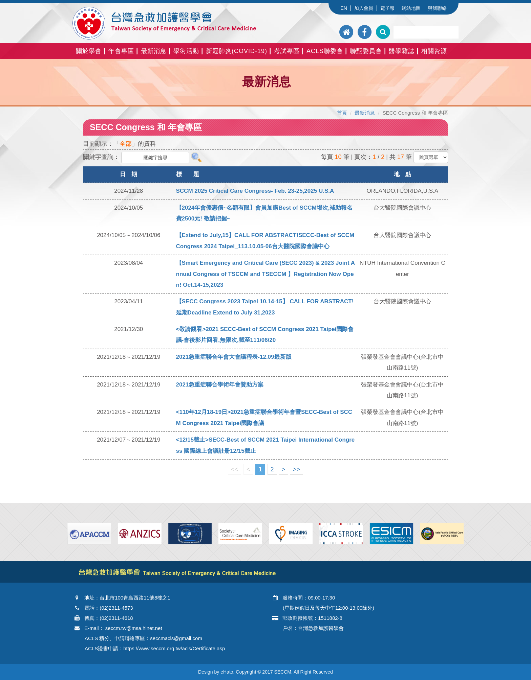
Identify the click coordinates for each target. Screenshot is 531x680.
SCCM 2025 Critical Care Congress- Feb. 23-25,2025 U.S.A (255, 191)
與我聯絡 (437, 8)
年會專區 (121, 51)
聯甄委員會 (366, 51)
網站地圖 (411, 8)
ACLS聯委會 (324, 51)
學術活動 (186, 51)
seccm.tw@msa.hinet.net (133, 628)
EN (343, 8)
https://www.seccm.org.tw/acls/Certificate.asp (174, 648)
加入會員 (363, 8)
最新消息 (154, 51)
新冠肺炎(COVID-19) (236, 51)
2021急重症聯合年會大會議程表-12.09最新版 (234, 357)
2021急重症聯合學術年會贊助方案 (220, 384)
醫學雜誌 (402, 51)
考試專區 (287, 51)
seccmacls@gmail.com (176, 638)
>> (296, 469)
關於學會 (89, 51)
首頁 (342, 113)
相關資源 (434, 51)
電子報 (387, 8)
